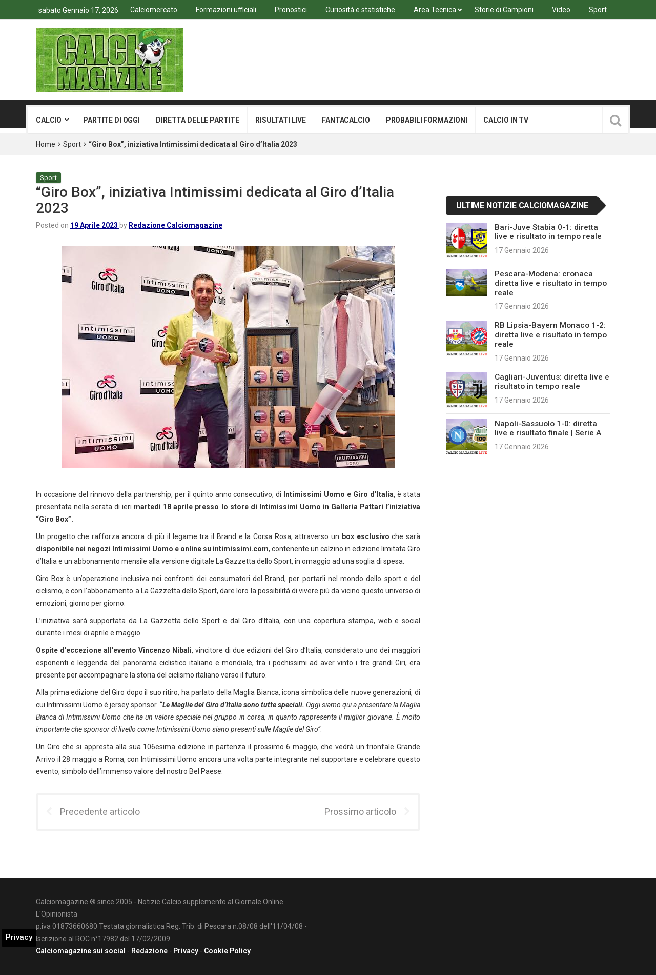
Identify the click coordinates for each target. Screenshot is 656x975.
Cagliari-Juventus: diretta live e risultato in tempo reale (552, 381)
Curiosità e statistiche (360, 10)
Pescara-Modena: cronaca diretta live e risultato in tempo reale (551, 283)
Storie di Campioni (504, 10)
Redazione (149, 951)
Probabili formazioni (426, 120)
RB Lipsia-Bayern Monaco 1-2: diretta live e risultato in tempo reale (551, 335)
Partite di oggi (111, 120)
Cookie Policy (227, 951)
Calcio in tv (505, 120)
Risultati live (280, 120)
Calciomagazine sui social (81, 951)
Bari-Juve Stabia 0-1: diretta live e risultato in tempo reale (548, 232)
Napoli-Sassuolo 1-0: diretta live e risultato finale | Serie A (548, 428)
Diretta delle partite (197, 120)
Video (561, 10)
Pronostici (291, 10)
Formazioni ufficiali (226, 10)
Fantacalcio (346, 120)
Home (45, 144)
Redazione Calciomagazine (175, 225)
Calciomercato (153, 10)
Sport (598, 10)
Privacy (185, 951)
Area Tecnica (435, 10)
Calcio (48, 120)
